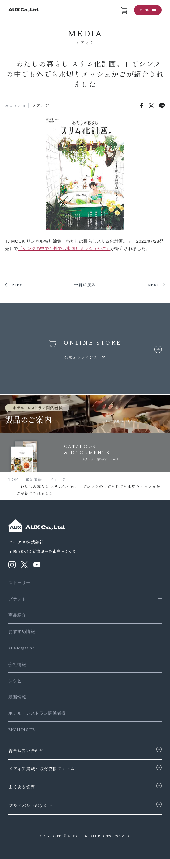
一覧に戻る (85, 285)
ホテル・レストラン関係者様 (37, 713)
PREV (16, 284)
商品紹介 (17, 615)
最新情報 (17, 697)
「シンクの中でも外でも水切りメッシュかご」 (64, 248)
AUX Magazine (21, 647)
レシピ (15, 680)
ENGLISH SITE (21, 729)
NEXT (153, 284)
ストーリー (19, 582)
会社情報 (17, 664)
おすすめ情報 (21, 631)
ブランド (17, 599)
